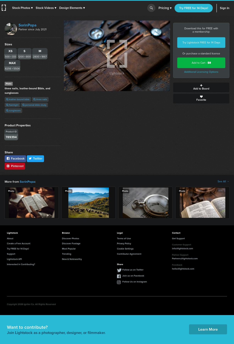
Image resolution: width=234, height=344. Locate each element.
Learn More (208, 329)
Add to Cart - (201, 63)
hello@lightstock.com (183, 268)
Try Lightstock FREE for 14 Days (201, 43)
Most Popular (69, 248)
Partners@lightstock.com (185, 258)
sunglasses (13, 110)
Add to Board (201, 87)
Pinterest (15, 166)
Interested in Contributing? (21, 264)
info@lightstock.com (182, 248)
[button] (22, 8)
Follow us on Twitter (132, 269)
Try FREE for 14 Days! (193, 8)
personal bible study (34, 105)
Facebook (15, 158)
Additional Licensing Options (201, 72)
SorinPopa (27, 25)
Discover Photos (70, 238)
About (10, 238)
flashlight (12, 105)
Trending (66, 253)
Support (11, 253)
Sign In (224, 8)
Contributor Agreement (129, 253)
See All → (223, 181)
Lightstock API (14, 259)
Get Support (178, 238)
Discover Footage (71, 243)
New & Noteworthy (72, 259)
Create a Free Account (18, 243)
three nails (40, 99)
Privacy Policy (124, 243)
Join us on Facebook (133, 275)
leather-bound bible (18, 99)
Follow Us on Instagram (134, 281)
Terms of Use (124, 238)
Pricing (165, 8)
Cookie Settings (125, 248)
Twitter (35, 158)
